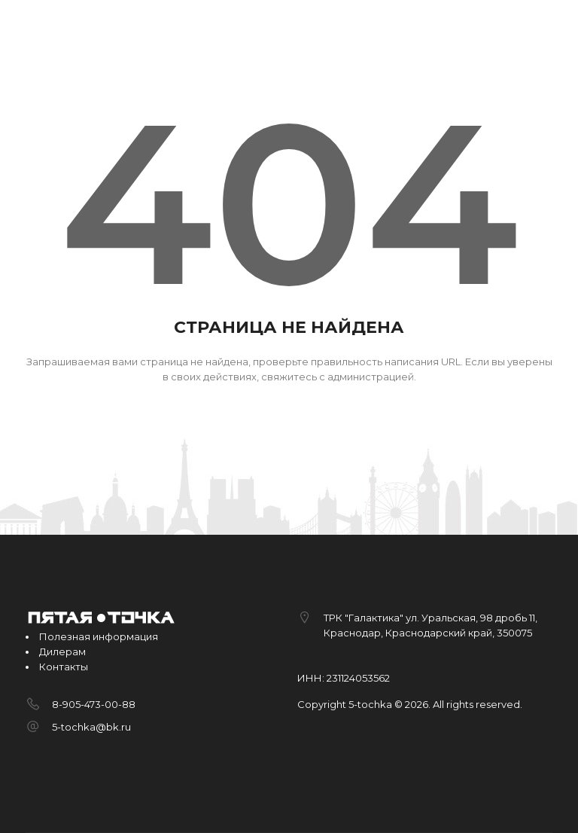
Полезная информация (98, 636)
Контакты (63, 667)
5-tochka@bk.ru (91, 727)
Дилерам (62, 651)
